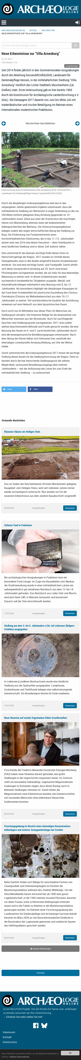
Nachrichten (48, 30)
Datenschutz (10, 1042)
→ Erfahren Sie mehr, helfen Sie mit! (22, 1017)
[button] (14, 389)
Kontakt (7, 1037)
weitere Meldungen (40, 948)
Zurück (40, 972)
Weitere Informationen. (20, 1057)
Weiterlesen (70, 508)
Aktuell (33, 30)
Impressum (9, 1032)
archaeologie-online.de (13, 30)
